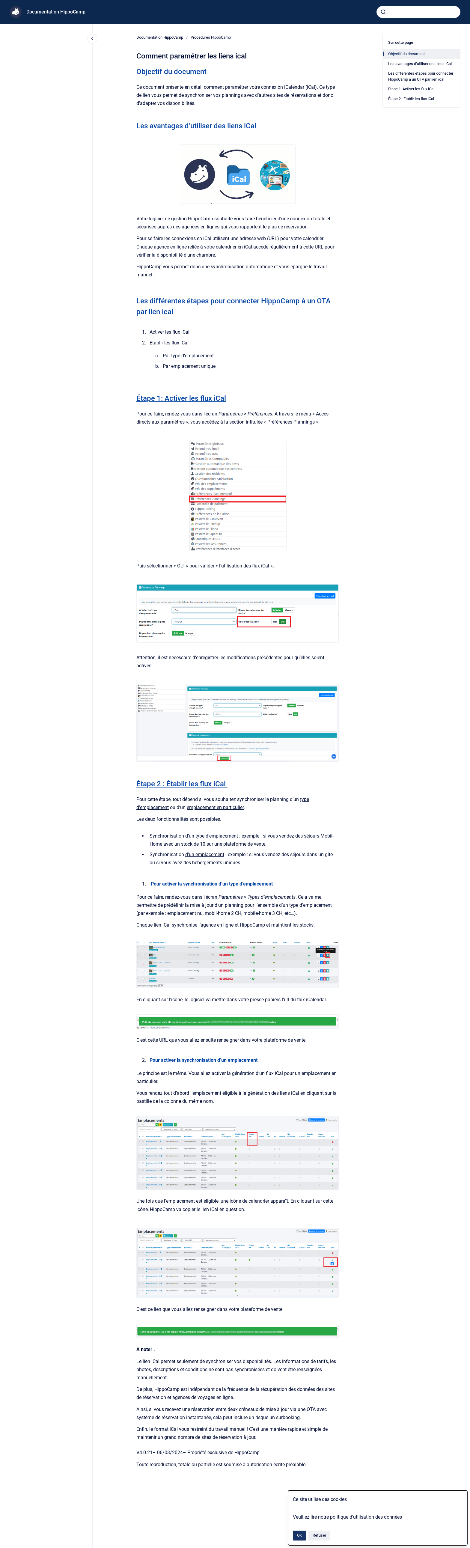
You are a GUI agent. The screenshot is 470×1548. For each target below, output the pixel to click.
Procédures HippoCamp (211, 37)
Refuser (319, 1535)
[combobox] (418, 12)
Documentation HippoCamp (55, 12)
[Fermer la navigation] (92, 38)
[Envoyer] (383, 12)
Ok (299, 1535)
